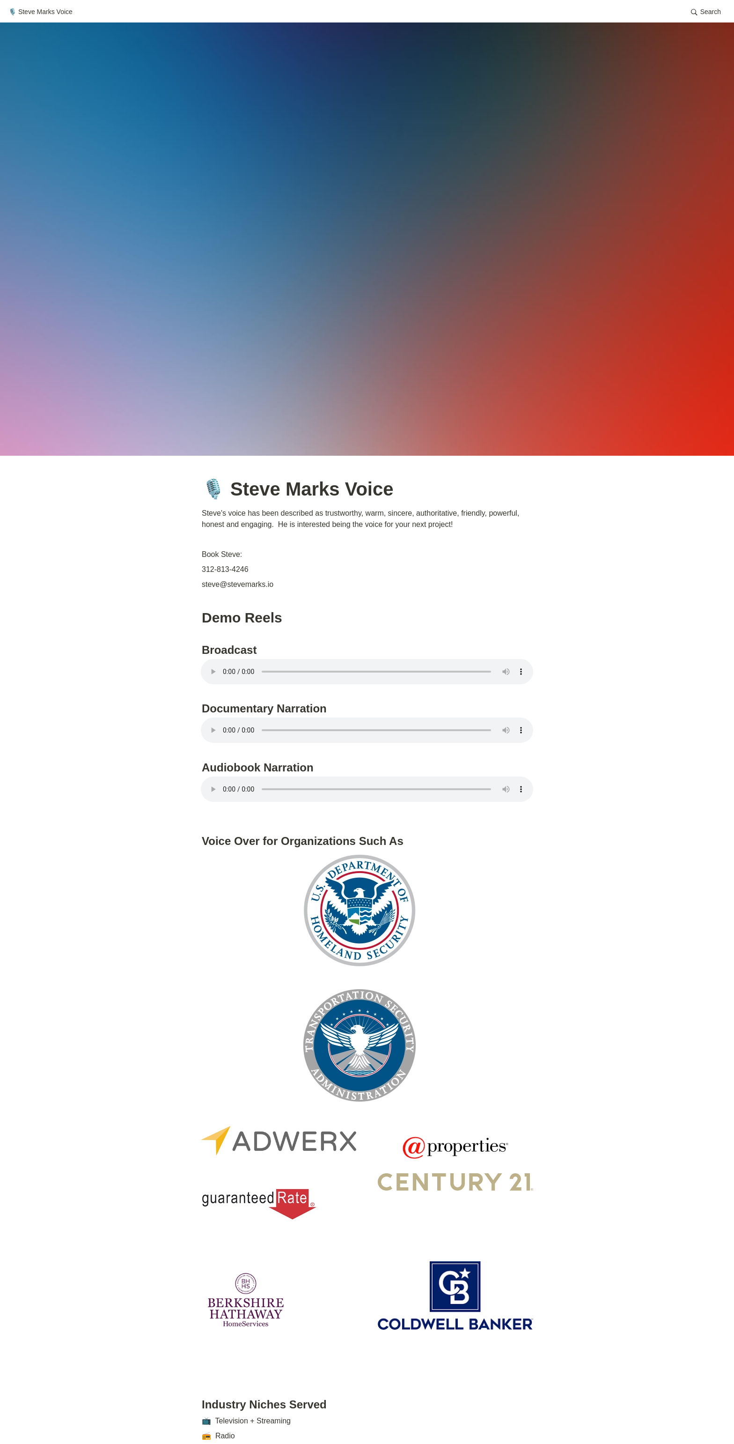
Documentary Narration (264, 708)
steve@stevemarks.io (237, 584)
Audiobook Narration (258, 767)
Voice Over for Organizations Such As (303, 841)
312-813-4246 (225, 569)
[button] (706, 12)
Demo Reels (244, 617)
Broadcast (229, 650)
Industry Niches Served (264, 1404)
